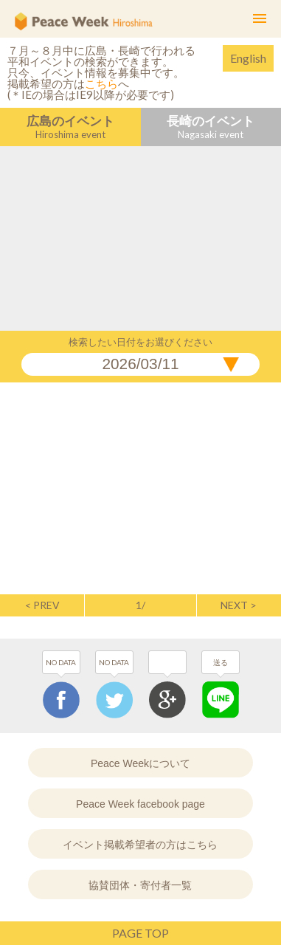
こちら (101, 83)
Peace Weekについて (140, 763)
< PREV (42, 605)
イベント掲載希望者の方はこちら (140, 844)
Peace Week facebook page (140, 804)
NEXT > (239, 605)
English (248, 58)
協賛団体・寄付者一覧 (140, 885)
